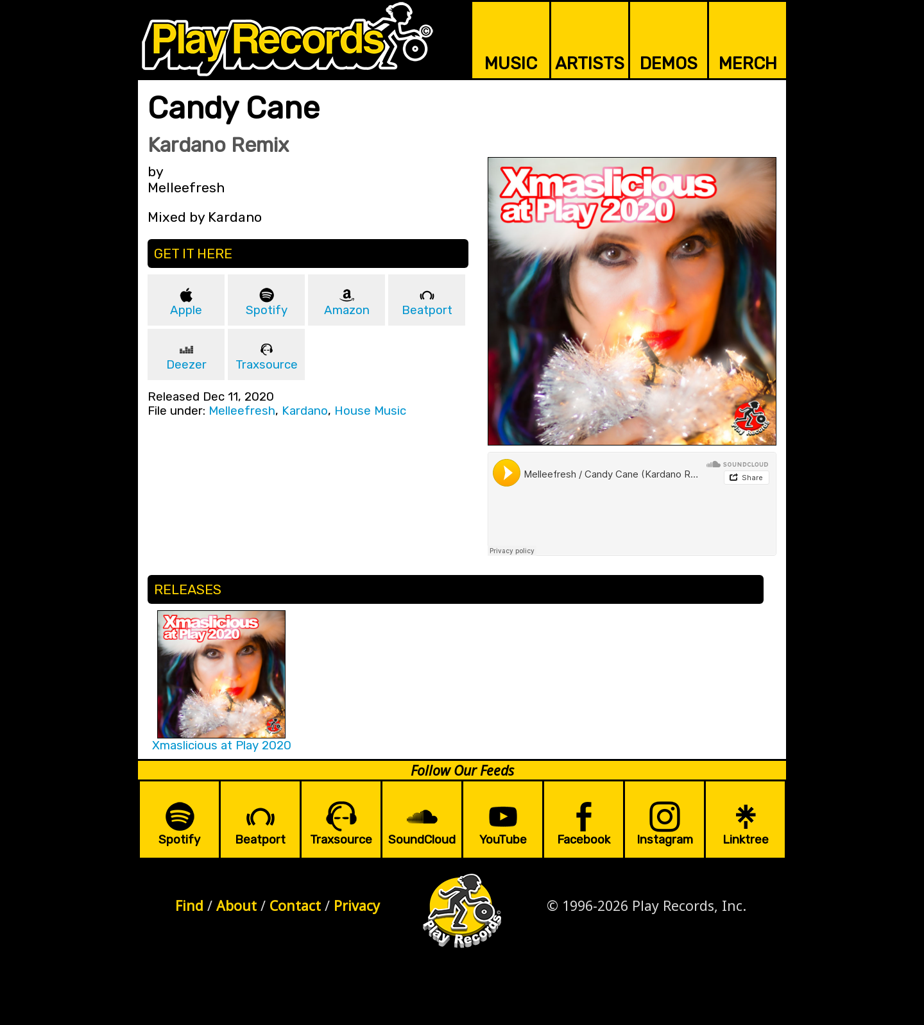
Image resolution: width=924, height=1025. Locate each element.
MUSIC (510, 63)
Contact (295, 905)
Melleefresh (242, 411)
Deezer (186, 365)
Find (189, 905)
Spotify (266, 310)
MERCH (748, 63)
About (236, 905)
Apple (186, 310)
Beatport (427, 310)
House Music (370, 411)
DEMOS (668, 63)
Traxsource (266, 365)
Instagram (665, 840)
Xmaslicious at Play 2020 (221, 745)
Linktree (746, 840)
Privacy (357, 905)
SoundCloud (422, 840)
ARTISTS (589, 63)
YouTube (503, 840)
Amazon (347, 310)
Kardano (305, 411)
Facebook (583, 840)
